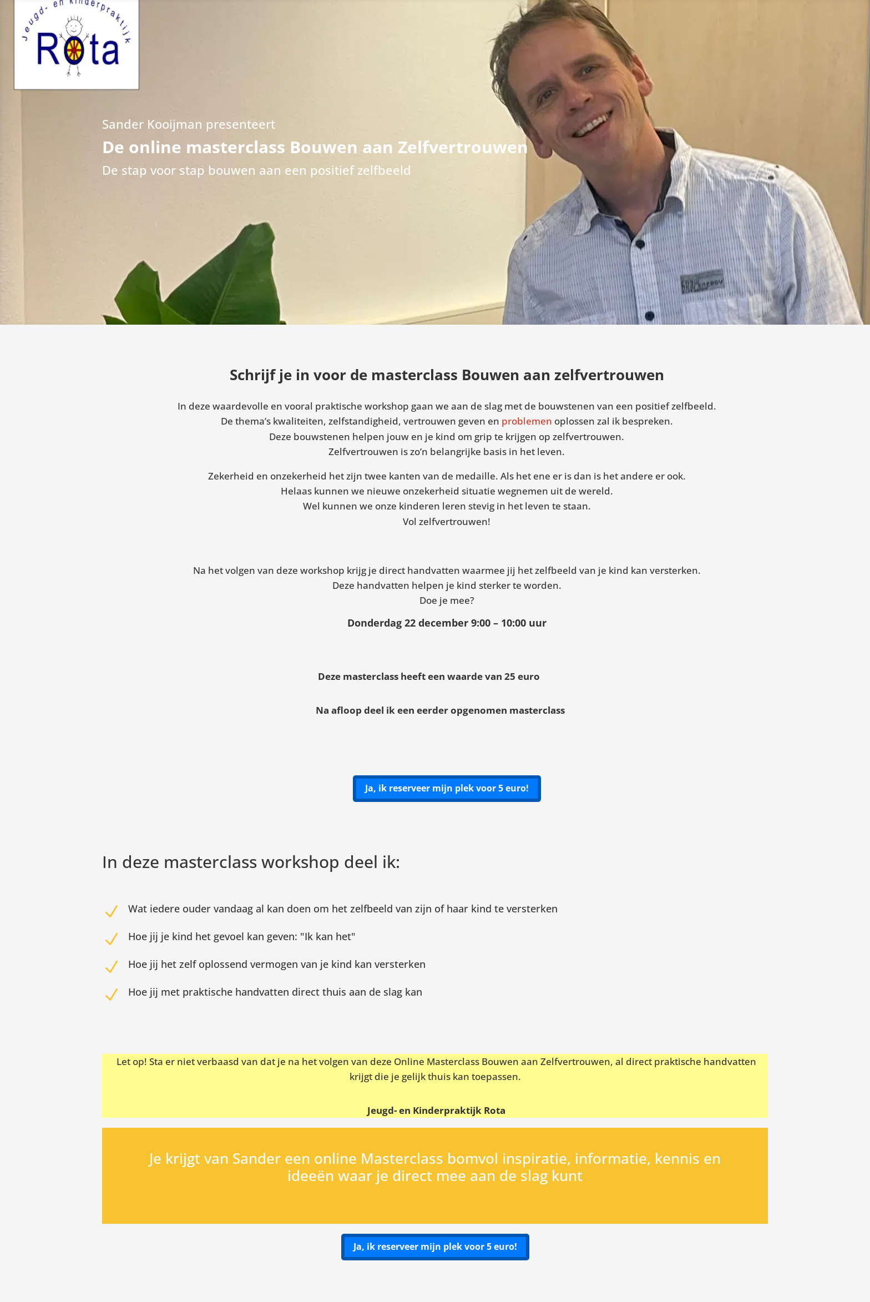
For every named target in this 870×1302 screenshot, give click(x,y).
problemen (527, 421)
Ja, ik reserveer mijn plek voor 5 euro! (447, 788)
